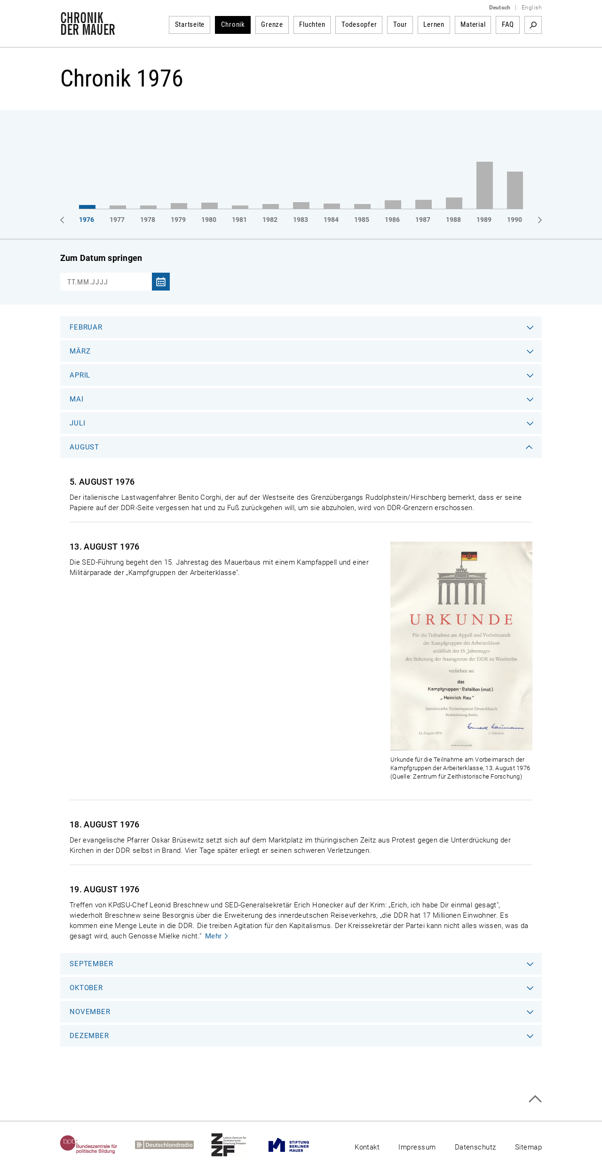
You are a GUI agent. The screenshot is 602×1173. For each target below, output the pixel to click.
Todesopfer (359, 24)
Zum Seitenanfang (535, 1099)
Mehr (213, 936)
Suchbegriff (533, 25)
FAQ (508, 24)
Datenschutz (475, 1147)
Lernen (433, 24)
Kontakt (367, 1147)
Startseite (190, 24)
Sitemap (528, 1147)
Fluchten (312, 24)
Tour (400, 24)
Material (472, 24)
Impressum (417, 1147)
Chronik (233, 24)
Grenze (272, 24)
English (532, 7)
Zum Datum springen (101, 258)
